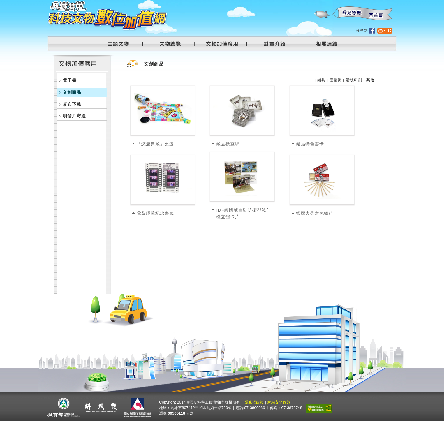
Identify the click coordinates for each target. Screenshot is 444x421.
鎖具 (321, 80)
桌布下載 (72, 104)
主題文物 (122, 43)
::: (314, 3)
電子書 (70, 80)
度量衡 (336, 80)
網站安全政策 (278, 402)
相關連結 (323, 43)
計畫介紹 (275, 43)
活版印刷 (354, 80)
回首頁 (375, 13)
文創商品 (72, 92)
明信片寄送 (74, 115)
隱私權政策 (254, 402)
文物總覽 (173, 43)
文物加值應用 (224, 43)
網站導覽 (350, 13)
